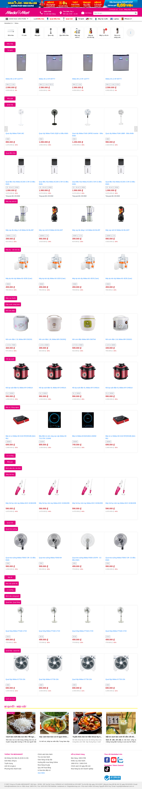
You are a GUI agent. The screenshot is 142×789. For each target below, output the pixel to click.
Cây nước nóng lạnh (13, 304)
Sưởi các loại (10, 699)
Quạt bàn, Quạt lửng (13, 602)
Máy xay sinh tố (11, 201)
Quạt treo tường (11, 529)
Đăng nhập (127, 9)
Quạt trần (10, 523)
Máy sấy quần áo (12, 583)
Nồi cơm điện (10, 310)
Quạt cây (10, 105)
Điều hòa (10, 44)
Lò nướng (10, 590)
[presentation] (6, 129)
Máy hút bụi (10, 474)
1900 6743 (83, 763)
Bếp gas (10, 462)
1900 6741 (74, 763)
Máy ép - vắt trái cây (13, 250)
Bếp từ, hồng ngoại (12, 407)
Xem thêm (41, 773)
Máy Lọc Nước (11, 298)
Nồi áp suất (10, 359)
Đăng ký (134, 9)
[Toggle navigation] (17, 19)
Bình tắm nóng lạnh (12, 596)
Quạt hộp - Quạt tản (13, 650)
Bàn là (10, 577)
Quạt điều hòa (10, 153)
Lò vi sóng (10, 456)
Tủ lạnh (10, 50)
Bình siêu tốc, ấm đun (13, 468)
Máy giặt (10, 98)
